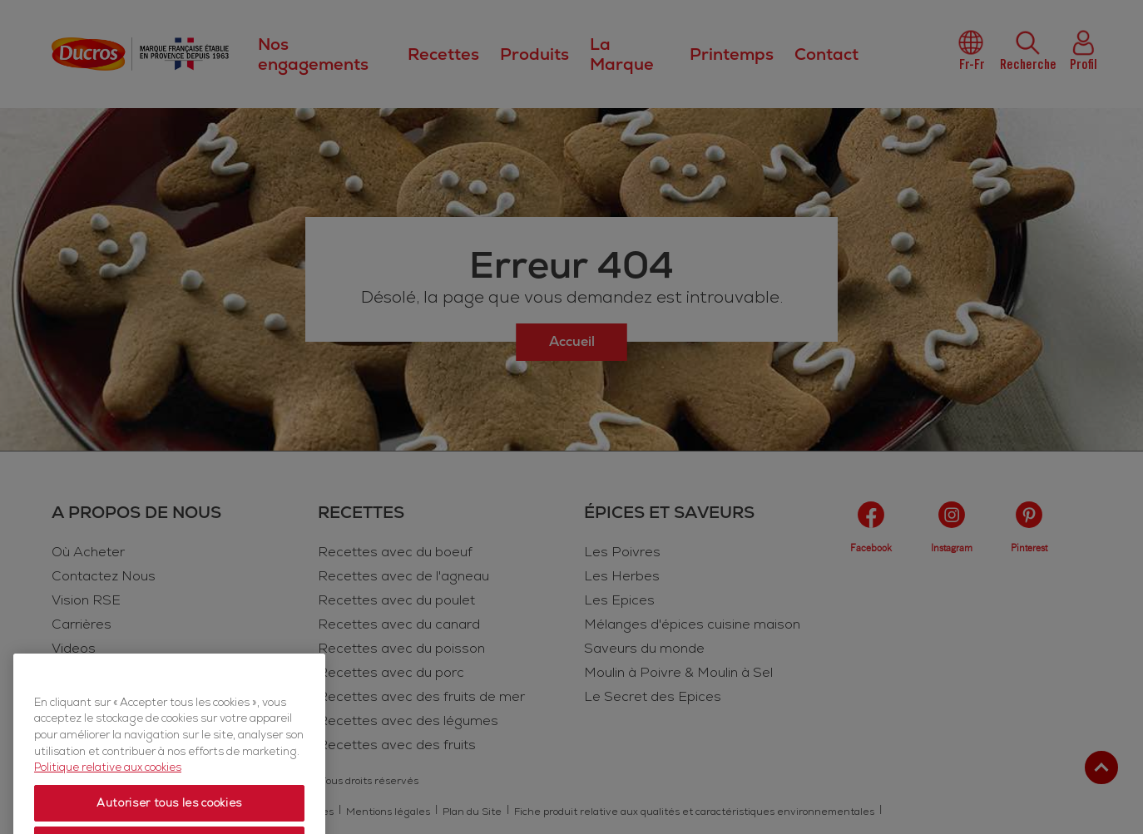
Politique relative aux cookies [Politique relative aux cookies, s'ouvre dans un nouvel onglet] (107, 810)
